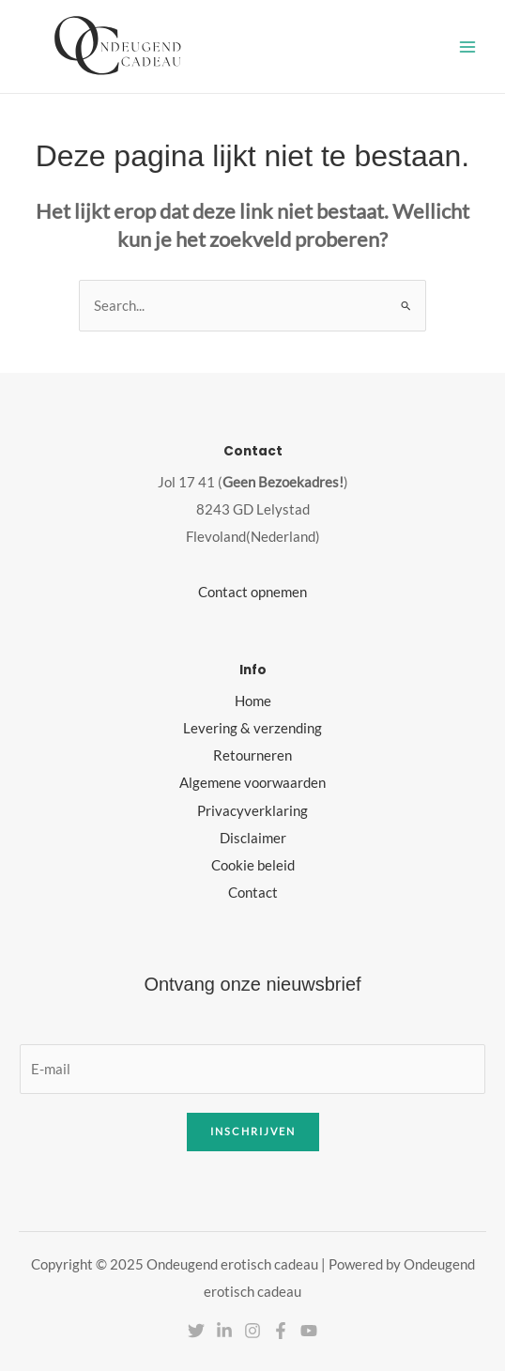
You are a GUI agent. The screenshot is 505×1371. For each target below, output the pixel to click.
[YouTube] (308, 1330)
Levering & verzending (252, 728)
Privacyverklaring (252, 811)
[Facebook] (280, 1330)
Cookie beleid (253, 865)
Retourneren (252, 755)
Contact (253, 893)
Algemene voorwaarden (252, 783)
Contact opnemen (252, 592)
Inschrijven (253, 1131)
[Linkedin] (224, 1330)
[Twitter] (196, 1330)
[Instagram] (252, 1330)
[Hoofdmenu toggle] (467, 46)
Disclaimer (253, 838)
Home (253, 701)
